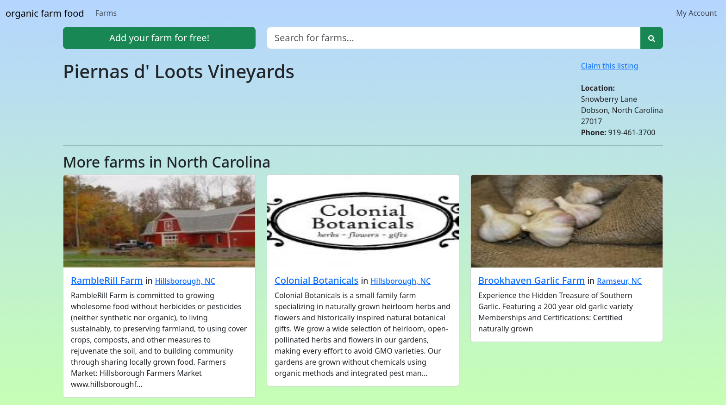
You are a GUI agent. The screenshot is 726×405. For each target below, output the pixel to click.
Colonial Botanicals (316, 280)
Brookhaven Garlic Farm (531, 280)
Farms (106, 13)
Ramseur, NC (619, 281)
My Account (696, 13)
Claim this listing (609, 66)
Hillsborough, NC (185, 281)
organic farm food (45, 13)
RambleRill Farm (107, 280)
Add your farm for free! (159, 37)
